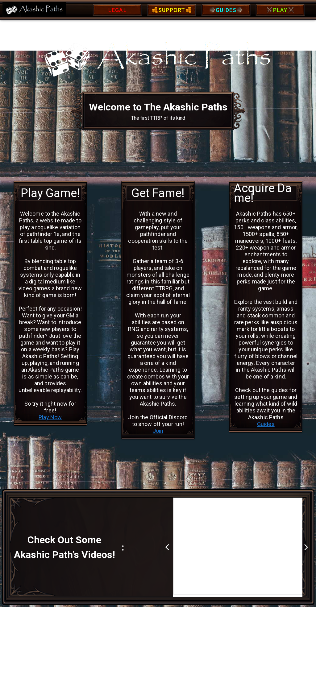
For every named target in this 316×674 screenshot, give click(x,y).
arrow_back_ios (169, 547)
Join (158, 431)
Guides (266, 424)
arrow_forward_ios (306, 547)
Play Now (50, 417)
